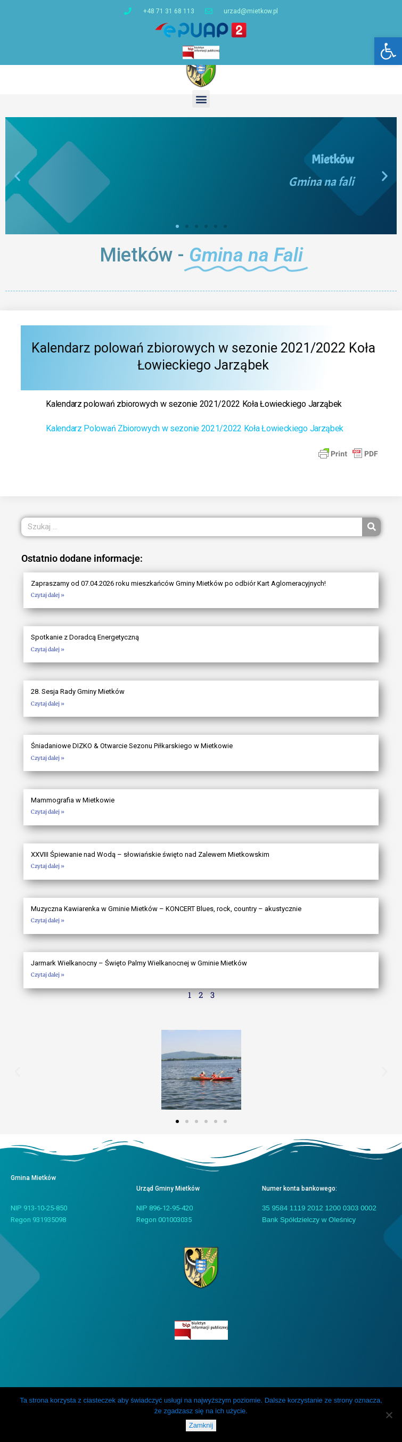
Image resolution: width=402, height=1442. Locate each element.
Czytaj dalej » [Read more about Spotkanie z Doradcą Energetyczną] (47, 655)
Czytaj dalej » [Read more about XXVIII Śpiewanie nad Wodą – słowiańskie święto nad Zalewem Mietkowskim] (47, 872)
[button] (388, 51)
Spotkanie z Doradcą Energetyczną (85, 644)
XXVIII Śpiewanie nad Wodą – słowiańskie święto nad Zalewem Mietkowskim (150, 861)
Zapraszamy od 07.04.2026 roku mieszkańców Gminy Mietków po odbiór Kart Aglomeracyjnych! (178, 589)
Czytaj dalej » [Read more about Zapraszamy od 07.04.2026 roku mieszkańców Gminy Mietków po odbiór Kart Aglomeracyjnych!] (47, 601)
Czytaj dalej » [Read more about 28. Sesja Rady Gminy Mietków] (47, 710)
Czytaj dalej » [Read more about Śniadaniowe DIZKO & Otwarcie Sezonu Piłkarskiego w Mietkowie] (47, 763)
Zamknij (201, 1425)
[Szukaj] (371, 533)
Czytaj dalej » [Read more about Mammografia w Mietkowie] (47, 818)
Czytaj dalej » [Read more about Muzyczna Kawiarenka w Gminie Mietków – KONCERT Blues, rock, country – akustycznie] (47, 926)
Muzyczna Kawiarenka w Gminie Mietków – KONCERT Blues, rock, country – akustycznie (166, 915)
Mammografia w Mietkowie (72, 806)
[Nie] (388, 1415)
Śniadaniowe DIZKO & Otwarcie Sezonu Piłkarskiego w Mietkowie (132, 752)
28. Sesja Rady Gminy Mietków (78, 698)
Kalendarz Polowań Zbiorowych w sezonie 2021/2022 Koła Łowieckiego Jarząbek (194, 435)
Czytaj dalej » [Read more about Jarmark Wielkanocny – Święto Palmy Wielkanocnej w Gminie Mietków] (47, 981)
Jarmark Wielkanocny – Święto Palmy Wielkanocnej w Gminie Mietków (139, 969)
